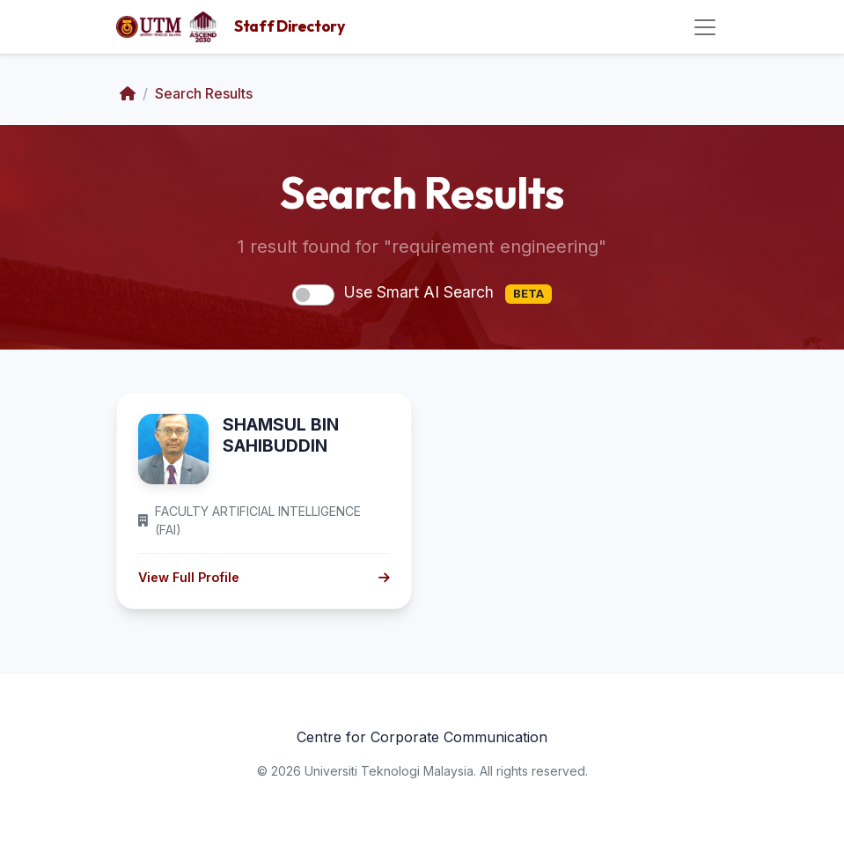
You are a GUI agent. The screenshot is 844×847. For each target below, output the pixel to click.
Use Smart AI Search (447, 293)
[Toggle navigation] (705, 27)
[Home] (128, 93)
